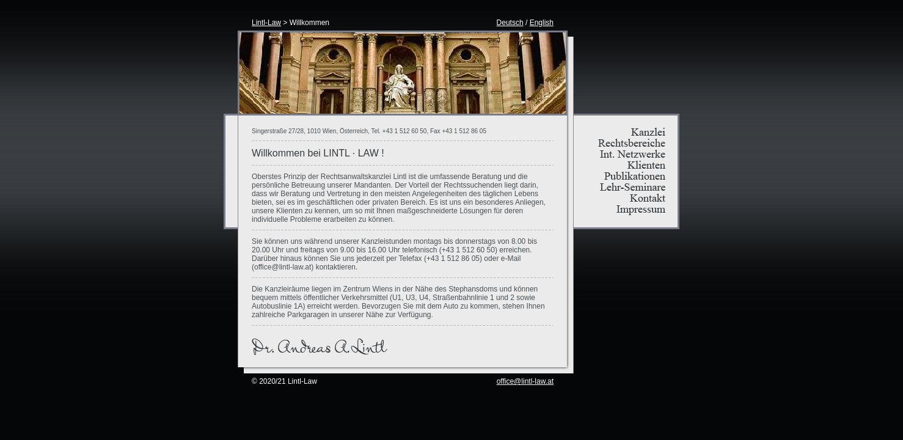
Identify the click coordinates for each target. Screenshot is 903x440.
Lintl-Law (266, 22)
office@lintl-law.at (525, 381)
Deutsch (510, 22)
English (542, 22)
